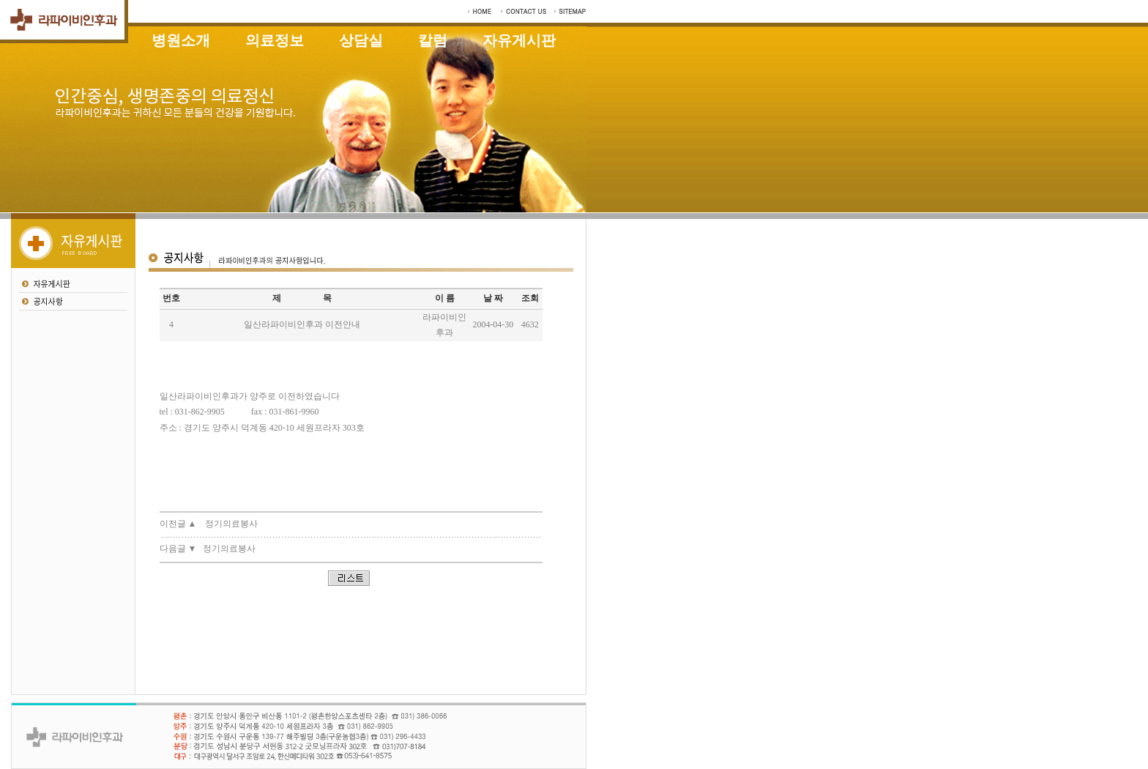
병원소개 (181, 40)
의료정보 (274, 40)
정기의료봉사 (231, 524)
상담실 (361, 40)
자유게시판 (519, 40)
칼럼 (432, 40)
